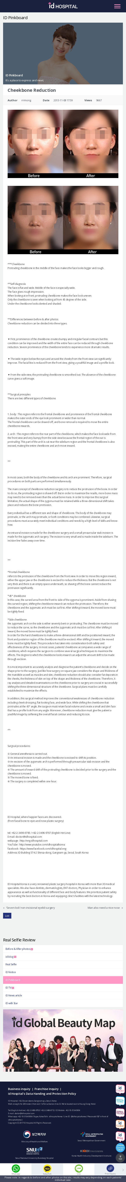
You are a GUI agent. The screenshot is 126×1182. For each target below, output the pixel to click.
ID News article (14, 995)
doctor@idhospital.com (25, 1113)
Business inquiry (19, 1089)
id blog (11, 956)
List (7, 916)
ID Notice (11, 972)
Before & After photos (19, 949)
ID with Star (12, 1003)
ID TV (10, 987)
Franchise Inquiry (46, 1089)
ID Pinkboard (13, 980)
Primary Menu (117, 6)
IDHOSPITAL (63, 7)
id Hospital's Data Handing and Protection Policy (42, 1094)
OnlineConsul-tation (120, 1147)
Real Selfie (11, 964)
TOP (120, 1159)
